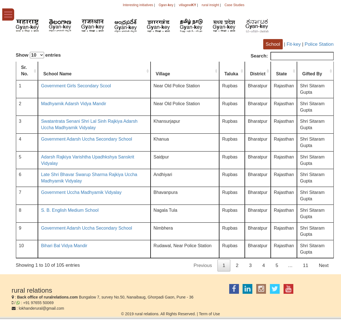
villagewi (187, 5)
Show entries (38, 55)
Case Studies (234, 5)
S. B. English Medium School (69, 210)
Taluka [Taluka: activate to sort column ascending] (231, 73)
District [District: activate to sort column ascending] (257, 73)
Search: (292, 56)
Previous (203, 265)
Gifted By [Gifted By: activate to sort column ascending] (312, 73)
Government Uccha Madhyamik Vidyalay (81, 192)
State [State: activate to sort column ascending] (281, 73)
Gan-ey (166, 5)
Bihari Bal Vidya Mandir (64, 245)
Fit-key (294, 44)
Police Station (319, 44)
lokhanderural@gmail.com (41, 308)
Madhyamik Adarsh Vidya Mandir (73, 103)
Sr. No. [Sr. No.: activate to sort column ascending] (24, 70)
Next (324, 265)
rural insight (210, 5)
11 (305, 265)
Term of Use (209, 314)
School (273, 44)
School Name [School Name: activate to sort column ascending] (57, 73)
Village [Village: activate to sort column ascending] (163, 73)
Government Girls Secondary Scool (76, 85)
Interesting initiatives (138, 5)
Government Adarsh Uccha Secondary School (86, 139)
